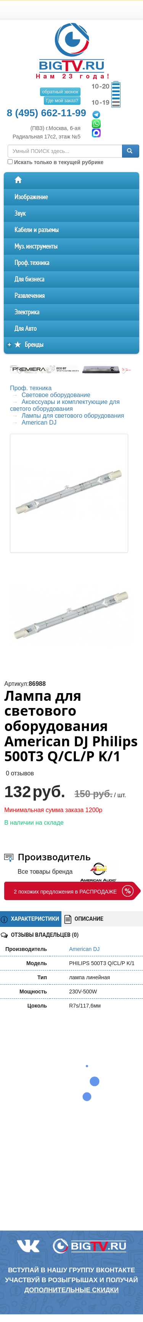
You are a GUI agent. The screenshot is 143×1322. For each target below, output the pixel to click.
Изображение (31, 197)
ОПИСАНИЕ (83, 919)
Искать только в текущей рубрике (55, 162)
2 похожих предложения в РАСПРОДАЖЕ (65, 892)
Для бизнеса (29, 279)
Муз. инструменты (36, 247)
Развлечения (29, 296)
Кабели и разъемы (36, 230)
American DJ (39, 422)
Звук (20, 214)
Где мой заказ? (62, 100)
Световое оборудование (56, 395)
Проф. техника (31, 263)
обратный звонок (60, 91)
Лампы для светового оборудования (73, 415)
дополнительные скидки (71, 1290)
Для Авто (25, 329)
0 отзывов (20, 773)
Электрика (26, 312)
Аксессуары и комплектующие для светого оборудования (65, 405)
